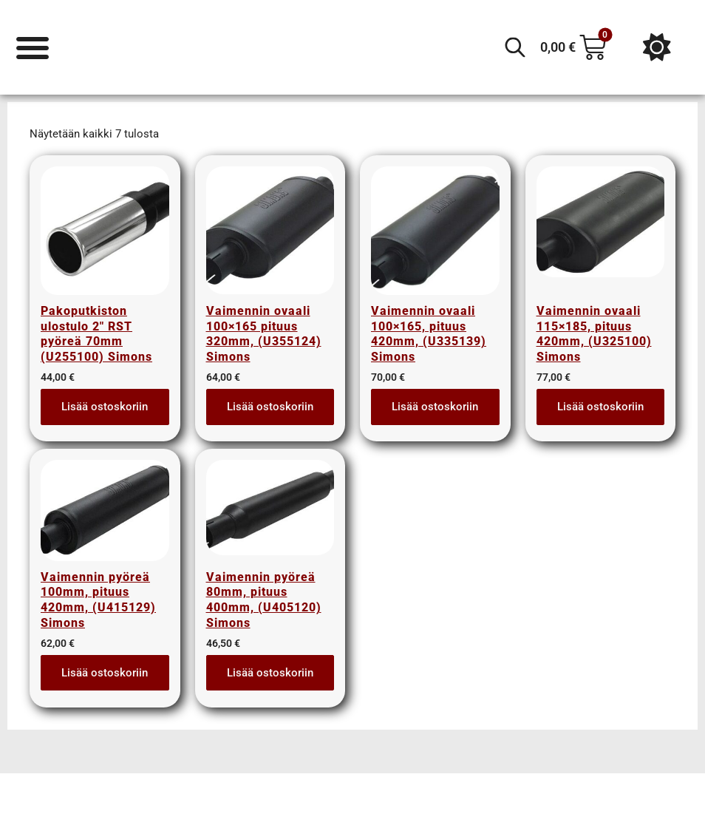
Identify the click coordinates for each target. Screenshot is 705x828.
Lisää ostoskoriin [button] (104, 415)
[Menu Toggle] (33, 47)
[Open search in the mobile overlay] (515, 47)
